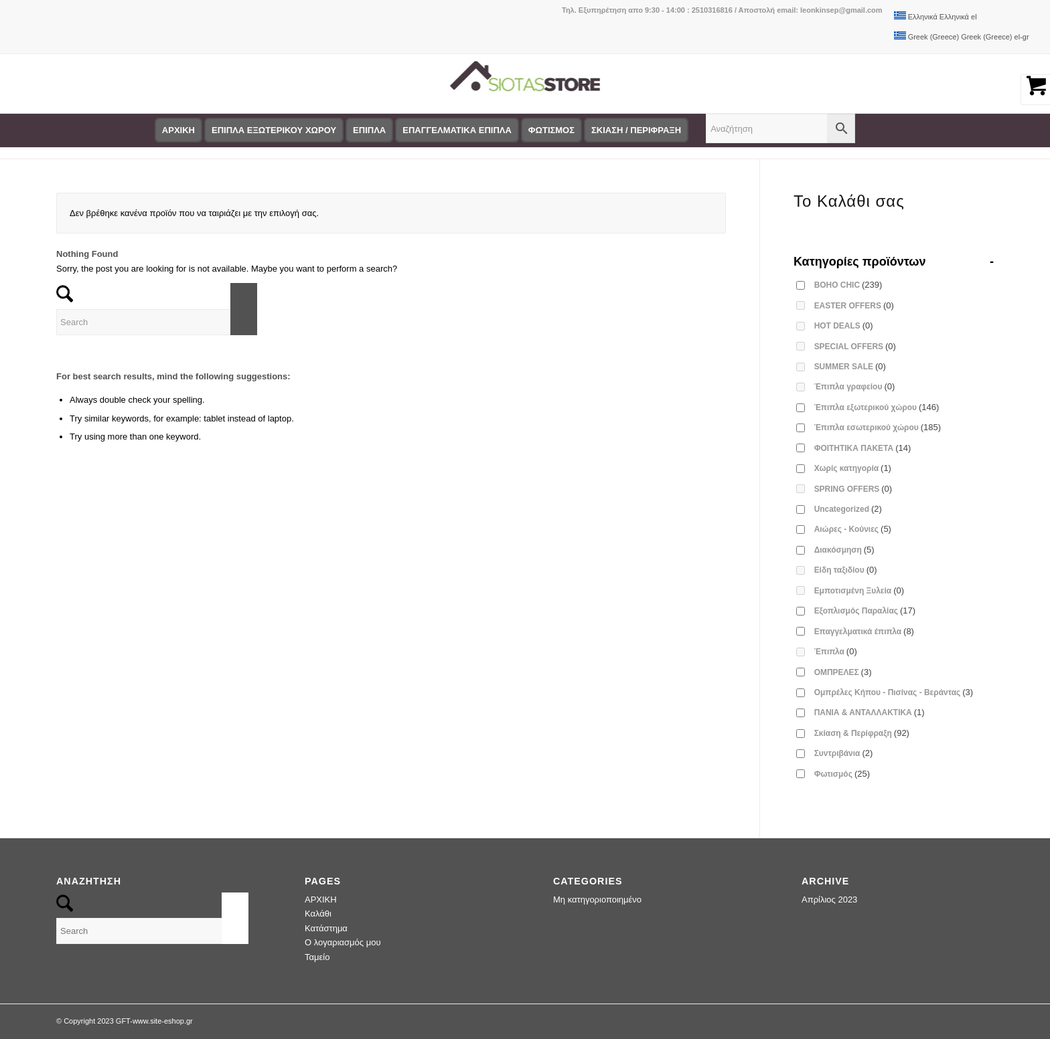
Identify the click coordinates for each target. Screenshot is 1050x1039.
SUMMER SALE (850, 366)
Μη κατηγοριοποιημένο (597, 899)
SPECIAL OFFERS (855, 346)
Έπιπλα (835, 651)
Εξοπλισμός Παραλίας (865, 610)
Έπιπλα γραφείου (854, 386)
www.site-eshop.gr (163, 1021)
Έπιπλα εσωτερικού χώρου (877, 427)
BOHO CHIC (848, 285)
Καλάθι (318, 914)
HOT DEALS (843, 325)
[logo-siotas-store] (524, 83)
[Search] (156, 322)
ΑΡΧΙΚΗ (321, 899)
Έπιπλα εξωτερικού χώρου (877, 407)
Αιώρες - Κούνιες (852, 529)
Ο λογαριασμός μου (343, 942)
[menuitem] (181, 130)
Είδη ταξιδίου (845, 570)
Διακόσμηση (844, 550)
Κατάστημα (326, 928)
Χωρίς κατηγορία (852, 468)
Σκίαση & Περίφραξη (861, 733)
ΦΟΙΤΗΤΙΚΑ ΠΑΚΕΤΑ (862, 448)
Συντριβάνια (843, 753)
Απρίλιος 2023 (829, 899)
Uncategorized (848, 509)
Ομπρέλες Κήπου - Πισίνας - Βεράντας (893, 692)
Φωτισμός (842, 774)
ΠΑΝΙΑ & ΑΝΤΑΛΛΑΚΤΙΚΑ (869, 712)
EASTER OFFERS (854, 305)
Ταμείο (317, 957)
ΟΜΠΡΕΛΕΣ (843, 672)
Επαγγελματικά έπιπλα (864, 631)
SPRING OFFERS (853, 489)
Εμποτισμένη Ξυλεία (859, 590)
